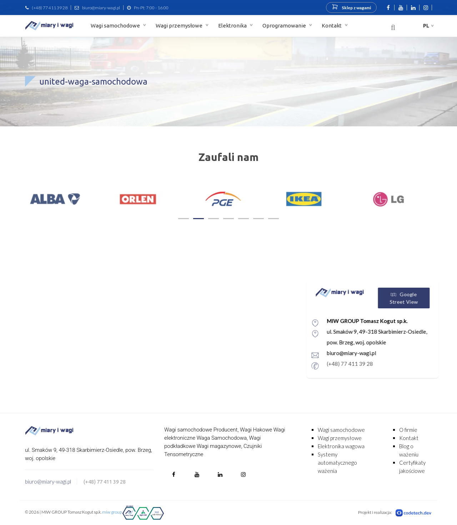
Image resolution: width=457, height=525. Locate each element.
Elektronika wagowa (341, 446)
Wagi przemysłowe (180, 25)
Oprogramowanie (284, 25)
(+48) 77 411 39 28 (49, 7)
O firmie (408, 429)
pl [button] (426, 26)
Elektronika (233, 25)
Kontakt (332, 25)
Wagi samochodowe (116, 25)
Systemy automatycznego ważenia (337, 462)
